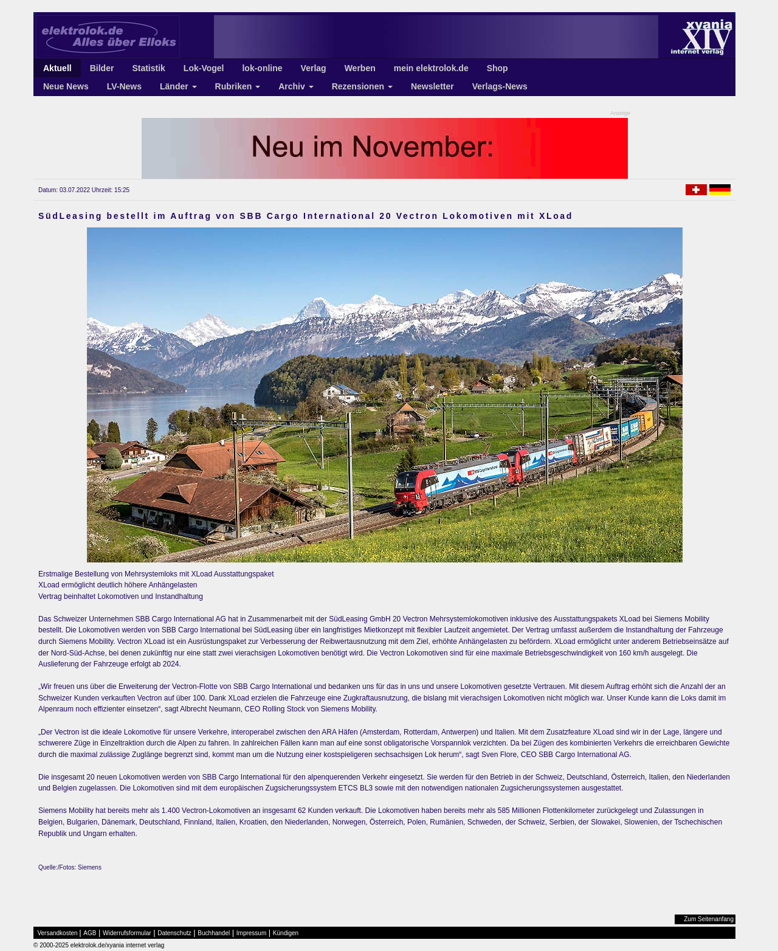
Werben (360, 68)
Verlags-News (500, 86)
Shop (497, 68)
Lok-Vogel (204, 68)
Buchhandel (214, 933)
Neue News (66, 86)
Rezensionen (362, 86)
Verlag (313, 68)
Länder (178, 86)
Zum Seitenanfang (709, 919)
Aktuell (57, 68)
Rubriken (238, 86)
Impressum (251, 933)
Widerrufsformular (127, 933)
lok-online (262, 68)
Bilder (102, 68)
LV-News (124, 86)
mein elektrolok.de (431, 68)
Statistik (148, 68)
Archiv (295, 86)
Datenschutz (174, 933)
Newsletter (432, 86)
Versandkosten (58, 933)
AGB (89, 933)
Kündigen (285, 933)
